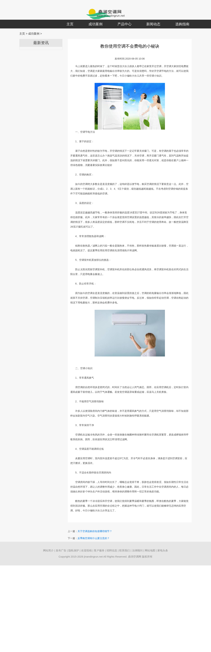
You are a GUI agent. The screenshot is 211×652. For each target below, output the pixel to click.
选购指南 (182, 24)
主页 (69, 24)
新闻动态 (153, 24)
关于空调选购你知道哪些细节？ (95, 531)
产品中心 (124, 24)
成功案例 (95, 24)
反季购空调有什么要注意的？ (94, 538)
